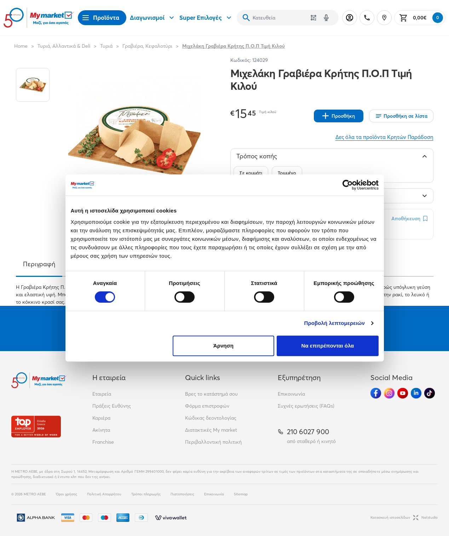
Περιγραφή (39, 264)
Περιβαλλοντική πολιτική (213, 442)
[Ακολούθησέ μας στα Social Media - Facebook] (375, 393)
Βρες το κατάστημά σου (211, 394)
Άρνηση (223, 346)
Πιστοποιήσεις (182, 494)
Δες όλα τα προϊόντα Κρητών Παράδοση (384, 137)
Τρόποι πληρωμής (146, 494)
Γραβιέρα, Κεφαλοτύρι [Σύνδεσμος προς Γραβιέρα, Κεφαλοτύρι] (147, 46)
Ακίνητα (101, 430)
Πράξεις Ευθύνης (111, 406)
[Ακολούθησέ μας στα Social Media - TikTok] (429, 393)
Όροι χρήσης (66, 494)
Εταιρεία (101, 394)
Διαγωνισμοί (153, 17)
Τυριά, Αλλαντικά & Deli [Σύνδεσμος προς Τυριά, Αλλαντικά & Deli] (64, 46)
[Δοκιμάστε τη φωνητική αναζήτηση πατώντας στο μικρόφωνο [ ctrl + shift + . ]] (326, 17)
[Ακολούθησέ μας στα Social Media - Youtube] (402, 393)
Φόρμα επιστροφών (207, 406)
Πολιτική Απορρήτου (104, 494)
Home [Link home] (21, 46)
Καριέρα (101, 418)
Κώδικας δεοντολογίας (210, 418)
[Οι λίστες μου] (401, 116)
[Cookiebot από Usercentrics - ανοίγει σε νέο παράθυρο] (348, 185)
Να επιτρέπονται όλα (327, 346)
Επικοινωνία (291, 394)
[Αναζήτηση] (246, 17)
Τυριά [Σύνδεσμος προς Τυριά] (106, 46)
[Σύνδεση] (349, 17)
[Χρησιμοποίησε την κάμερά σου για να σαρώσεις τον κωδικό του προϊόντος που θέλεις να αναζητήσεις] (313, 17)
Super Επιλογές (206, 17)
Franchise (103, 442)
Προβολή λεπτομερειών (334, 323)
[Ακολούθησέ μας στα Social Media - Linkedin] (416, 393)
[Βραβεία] (36, 426)
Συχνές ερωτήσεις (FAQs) (306, 406)
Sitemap (241, 494)
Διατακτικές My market (211, 430)
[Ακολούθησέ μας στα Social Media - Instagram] (389, 393)
